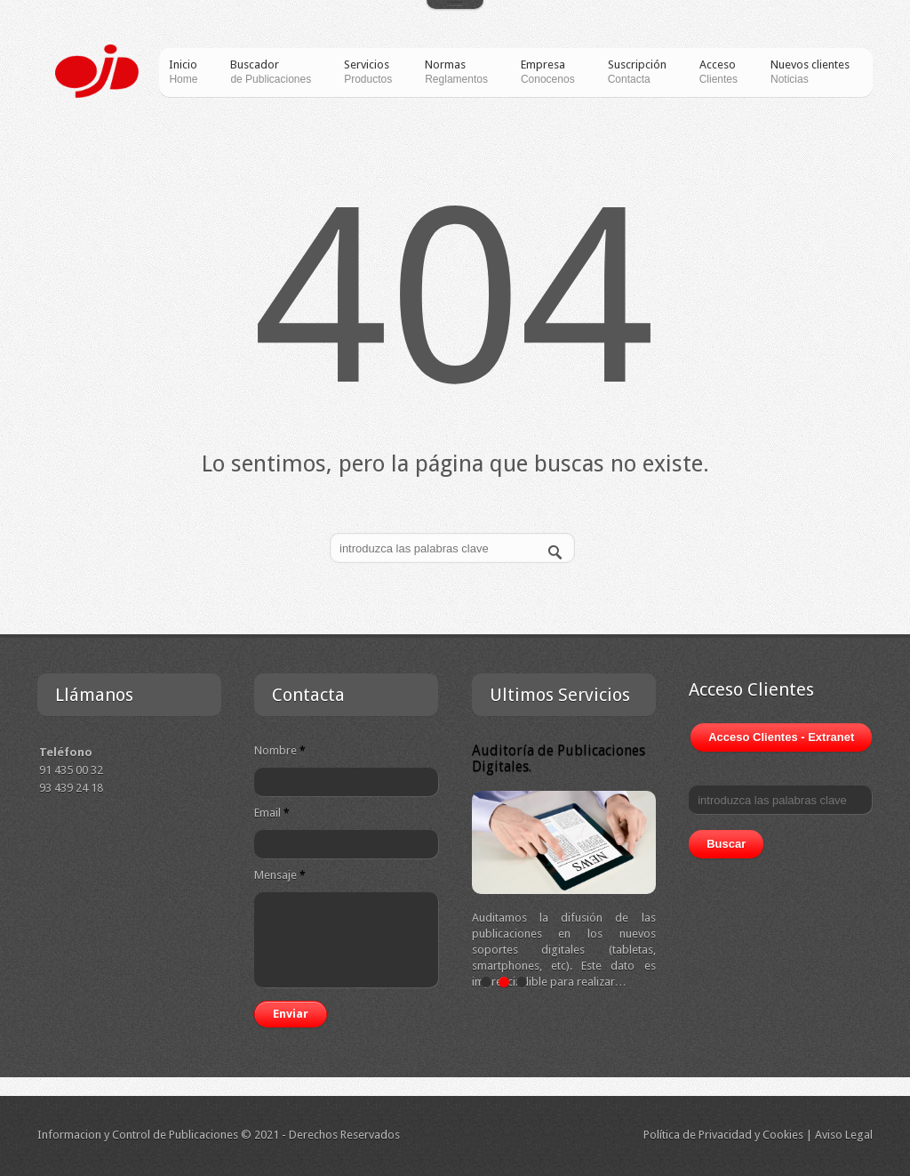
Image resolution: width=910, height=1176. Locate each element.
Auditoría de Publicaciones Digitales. (558, 758)
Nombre (280, 750)
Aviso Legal (844, 1134)
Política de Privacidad (697, 1134)
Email (272, 812)
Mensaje (280, 875)
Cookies (782, 1134)
